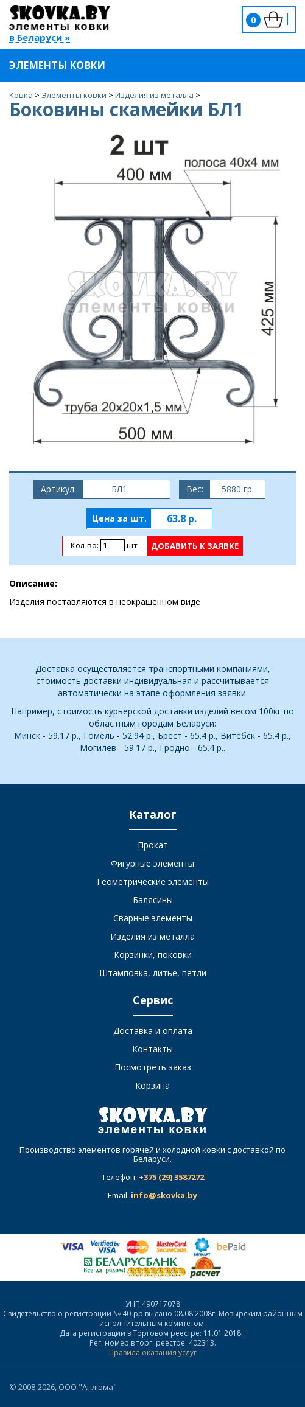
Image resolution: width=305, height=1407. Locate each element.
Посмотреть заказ (152, 1067)
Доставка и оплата (152, 1030)
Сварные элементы (152, 918)
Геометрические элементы (153, 881)
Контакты (152, 1049)
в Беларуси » (39, 38)
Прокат (153, 845)
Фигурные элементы (152, 863)
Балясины (153, 900)
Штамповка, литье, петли (152, 973)
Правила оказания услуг (153, 1352)
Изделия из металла (152, 936)
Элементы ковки (65, 65)
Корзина (152, 1085)
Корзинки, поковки (153, 954)
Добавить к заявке (195, 545)
